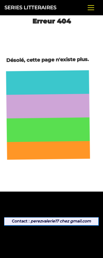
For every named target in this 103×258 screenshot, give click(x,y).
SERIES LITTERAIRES (30, 7)
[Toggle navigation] (91, 7)
